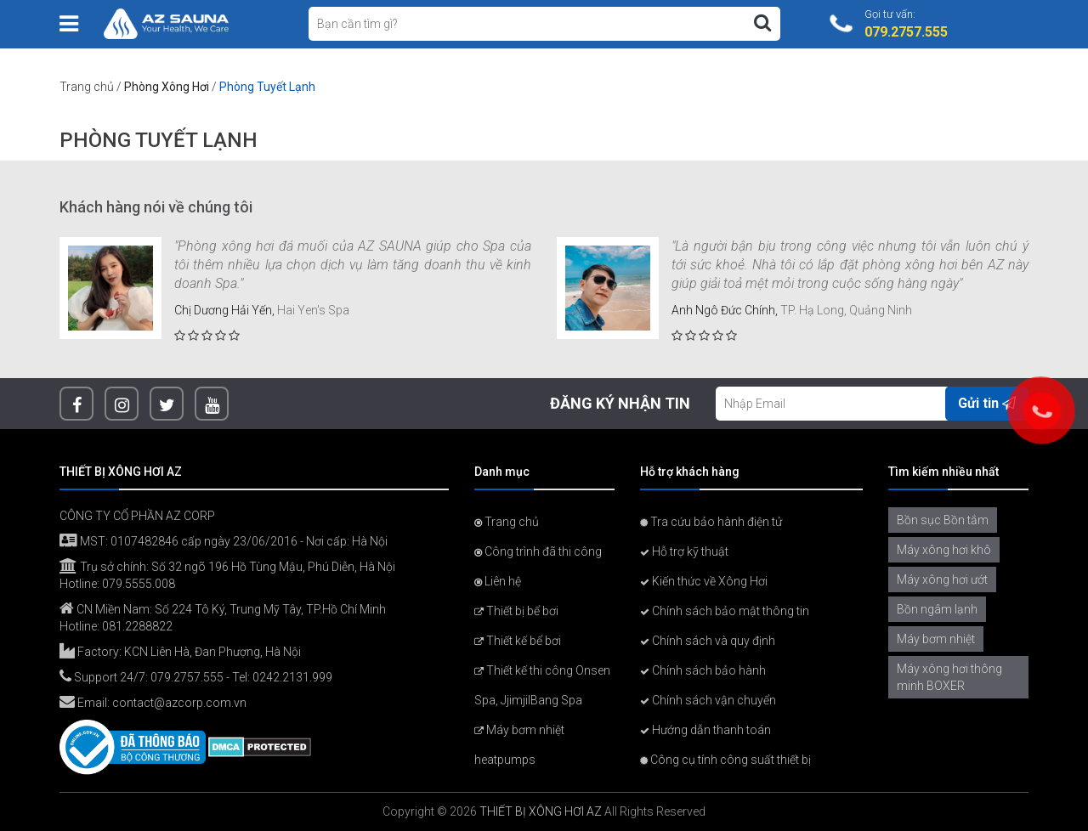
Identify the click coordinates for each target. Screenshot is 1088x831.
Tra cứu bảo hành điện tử (711, 522)
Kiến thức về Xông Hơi (704, 581)
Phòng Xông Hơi (166, 86)
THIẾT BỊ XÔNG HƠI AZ (540, 811)
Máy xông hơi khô (944, 550)
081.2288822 (137, 626)
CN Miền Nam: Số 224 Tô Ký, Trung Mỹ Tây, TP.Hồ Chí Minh (223, 609)
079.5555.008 (138, 584)
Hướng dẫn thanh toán (705, 730)
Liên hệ (497, 581)
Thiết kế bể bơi (517, 640)
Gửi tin (987, 403)
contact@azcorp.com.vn (179, 702)
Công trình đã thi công (538, 551)
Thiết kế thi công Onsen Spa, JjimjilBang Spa (542, 685)
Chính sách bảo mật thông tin (724, 611)
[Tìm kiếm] (762, 23)
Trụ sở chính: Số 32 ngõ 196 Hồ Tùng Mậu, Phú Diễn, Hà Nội (227, 567)
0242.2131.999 (292, 677)
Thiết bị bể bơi (516, 611)
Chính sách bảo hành (703, 670)
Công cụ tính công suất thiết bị (725, 759)
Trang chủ (87, 86)
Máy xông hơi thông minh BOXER (949, 677)
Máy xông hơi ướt (942, 579)
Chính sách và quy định (707, 640)
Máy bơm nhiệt (936, 639)
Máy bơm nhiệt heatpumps (519, 744)
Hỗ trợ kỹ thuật (684, 551)
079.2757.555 (187, 677)
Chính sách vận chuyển (708, 700)
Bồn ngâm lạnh (937, 609)
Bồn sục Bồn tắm (943, 520)
